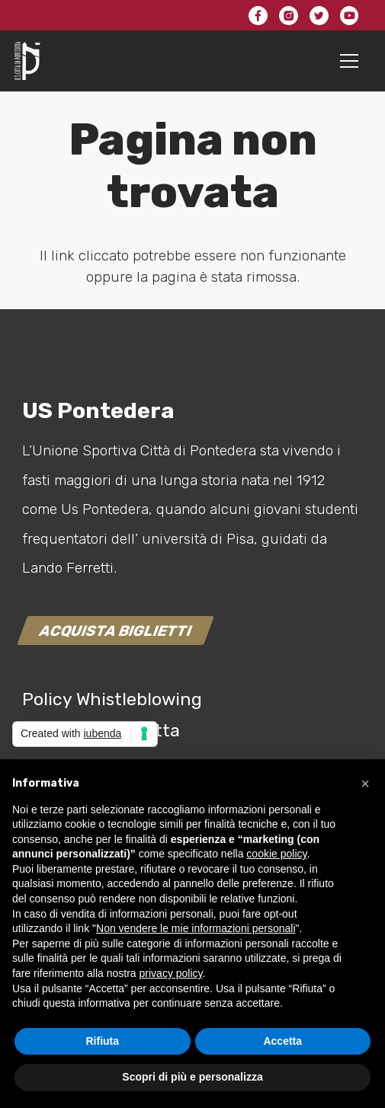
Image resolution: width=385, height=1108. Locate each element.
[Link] (27, 61)
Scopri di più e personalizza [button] (192, 1077)
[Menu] (350, 61)
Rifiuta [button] (102, 1041)
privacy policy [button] (171, 973)
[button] (365, 783)
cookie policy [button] (276, 854)
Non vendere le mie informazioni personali (195, 928)
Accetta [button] (282, 1041)
